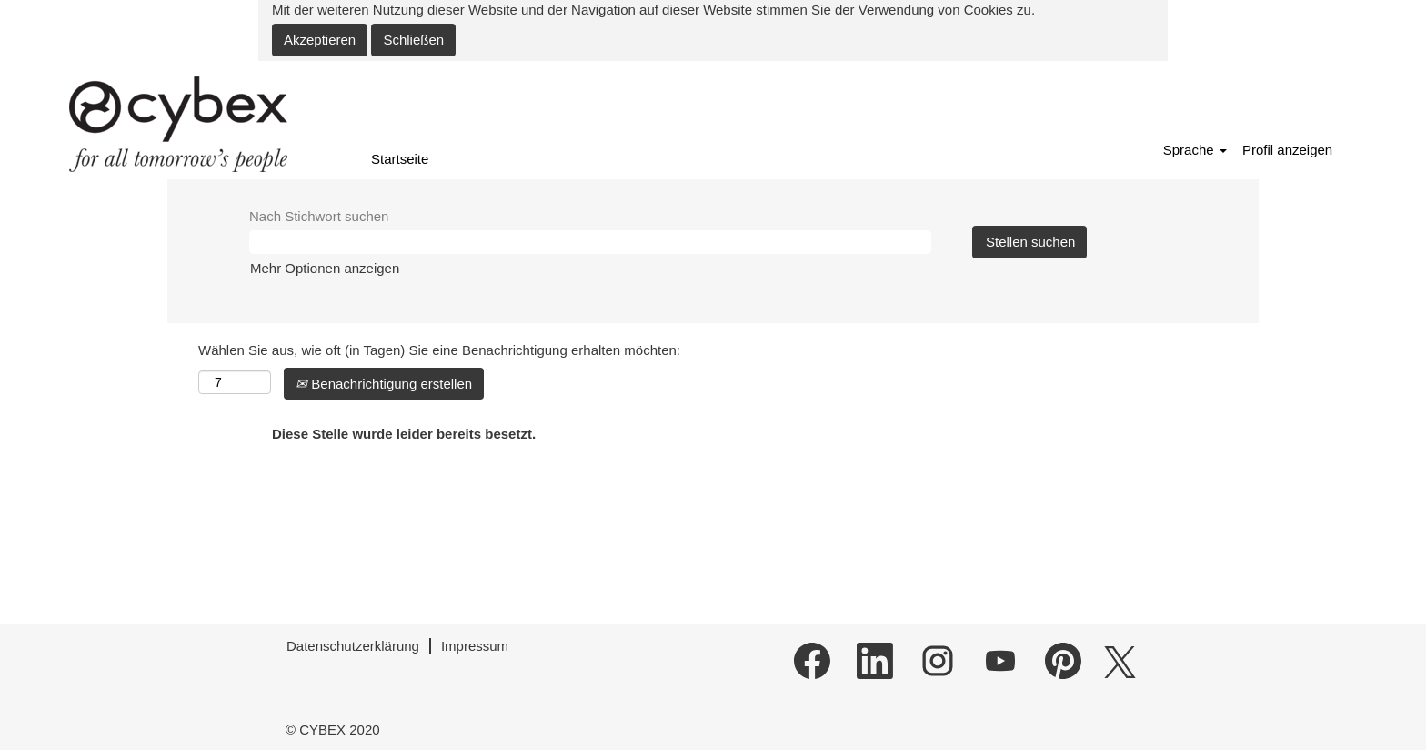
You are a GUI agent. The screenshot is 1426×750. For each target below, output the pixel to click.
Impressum (474, 646)
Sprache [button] (1195, 149)
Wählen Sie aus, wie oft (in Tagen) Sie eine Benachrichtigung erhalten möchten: (439, 350)
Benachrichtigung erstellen (384, 383)
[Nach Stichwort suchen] (590, 241)
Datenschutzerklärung (352, 646)
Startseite (399, 159)
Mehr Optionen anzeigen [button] (324, 268)
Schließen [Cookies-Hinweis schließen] (413, 39)
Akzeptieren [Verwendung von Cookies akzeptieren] (320, 39)
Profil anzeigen (1287, 149)
